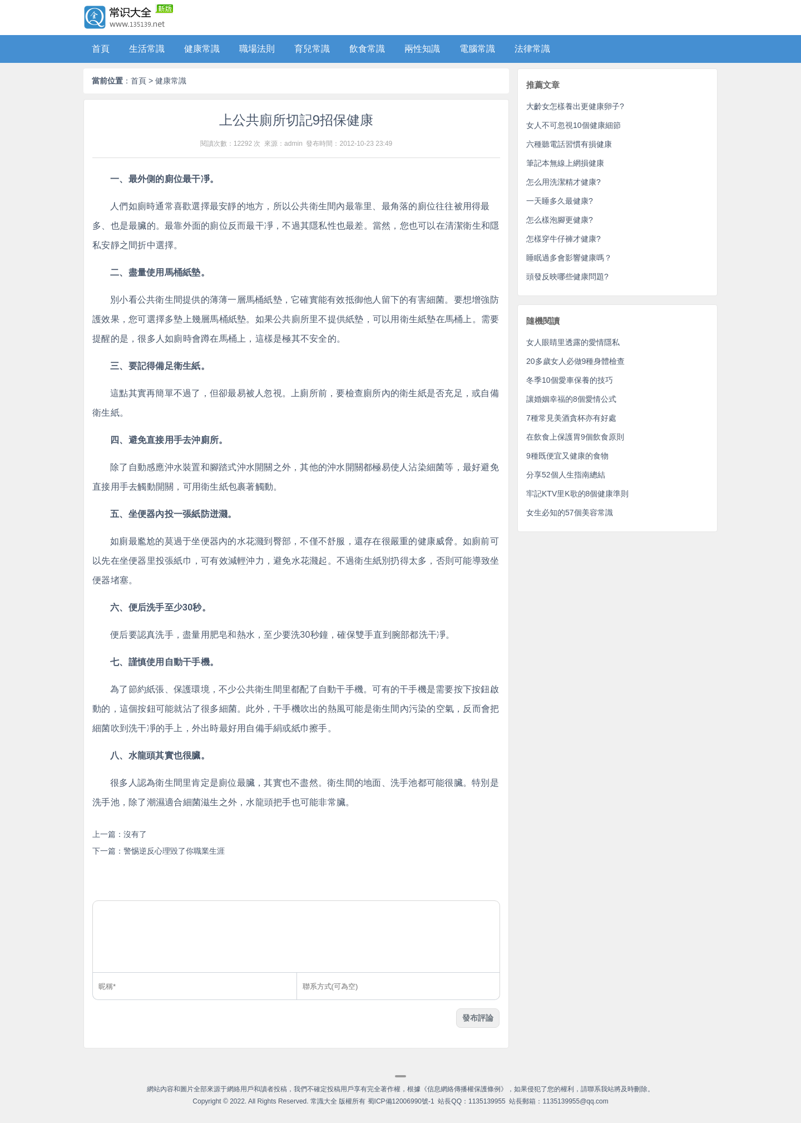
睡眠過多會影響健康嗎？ (569, 257)
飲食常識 (367, 48)
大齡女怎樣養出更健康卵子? (575, 106)
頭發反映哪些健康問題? (567, 276)
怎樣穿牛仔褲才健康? (563, 238)
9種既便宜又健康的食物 (567, 455)
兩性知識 (422, 48)
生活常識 (147, 48)
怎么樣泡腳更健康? (559, 219)
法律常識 (532, 48)
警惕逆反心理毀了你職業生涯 (174, 850)
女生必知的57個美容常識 (569, 512)
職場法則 (257, 48)
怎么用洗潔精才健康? (563, 182)
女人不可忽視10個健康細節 (573, 125)
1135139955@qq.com (575, 1101)
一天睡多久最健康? (559, 200)
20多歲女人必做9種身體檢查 (575, 361)
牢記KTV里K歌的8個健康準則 (577, 493)
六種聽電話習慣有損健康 (569, 144)
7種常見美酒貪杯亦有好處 (571, 417)
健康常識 (202, 48)
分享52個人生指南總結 (565, 474)
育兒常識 (312, 48)
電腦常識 (477, 48)
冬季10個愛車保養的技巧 (569, 380)
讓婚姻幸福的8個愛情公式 (571, 399)
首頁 (101, 48)
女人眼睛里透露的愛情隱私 (573, 342)
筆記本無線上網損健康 (565, 163)
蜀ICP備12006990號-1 (401, 1101)
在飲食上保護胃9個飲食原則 (575, 436)
